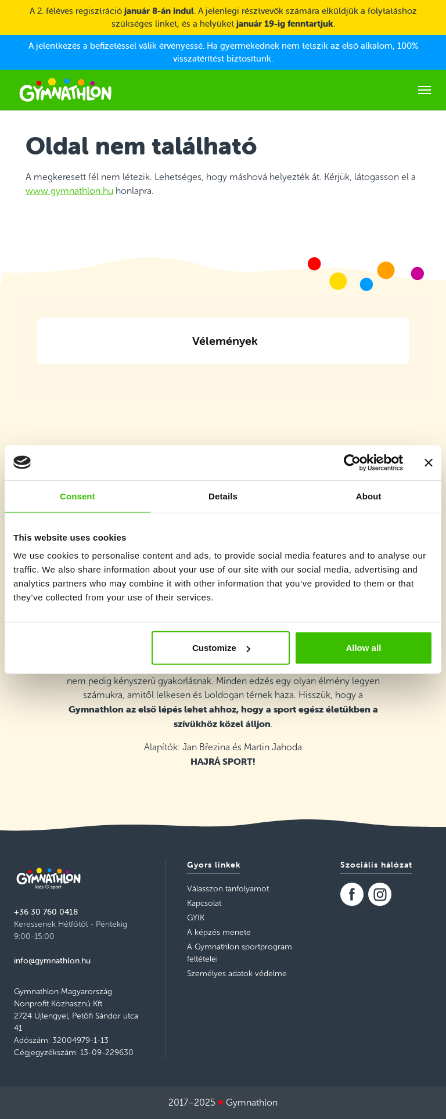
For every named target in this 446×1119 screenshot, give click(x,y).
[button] (37, 378)
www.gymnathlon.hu (69, 191)
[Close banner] (429, 462)
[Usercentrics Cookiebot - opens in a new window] (352, 462)
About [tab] (369, 496)
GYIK (195, 917)
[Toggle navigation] (424, 90)
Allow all (363, 648)
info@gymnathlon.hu (52, 960)
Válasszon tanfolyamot (228, 888)
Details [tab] (223, 496)
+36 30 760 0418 (46, 911)
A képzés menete (219, 932)
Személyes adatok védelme (237, 973)
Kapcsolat (204, 903)
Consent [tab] (77, 496)
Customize (221, 648)
